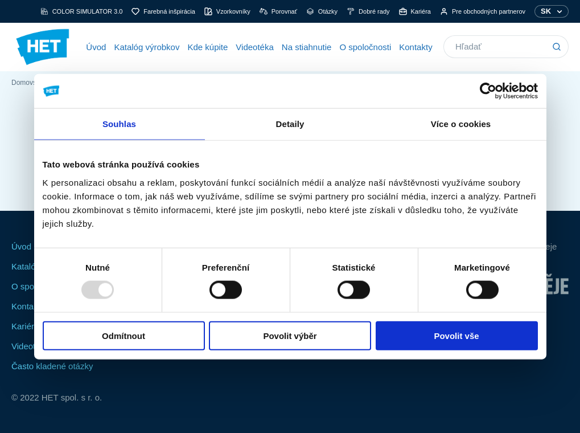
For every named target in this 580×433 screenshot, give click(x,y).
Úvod (96, 47)
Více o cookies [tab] (461, 124)
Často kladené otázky (52, 366)
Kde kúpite (207, 47)
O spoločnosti (365, 47)
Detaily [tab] (290, 124)
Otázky (322, 11)
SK (546, 11)
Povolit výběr (289, 335)
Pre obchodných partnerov (482, 11)
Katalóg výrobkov (146, 47)
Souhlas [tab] (119, 124)
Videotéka (254, 47)
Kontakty (415, 47)
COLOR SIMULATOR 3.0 (81, 11)
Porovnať (278, 11)
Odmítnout (123, 335)
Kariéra (415, 11)
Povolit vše (456, 335)
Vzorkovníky (227, 11)
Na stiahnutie (307, 47)
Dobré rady (368, 11)
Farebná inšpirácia (163, 11)
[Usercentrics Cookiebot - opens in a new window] (488, 91)
